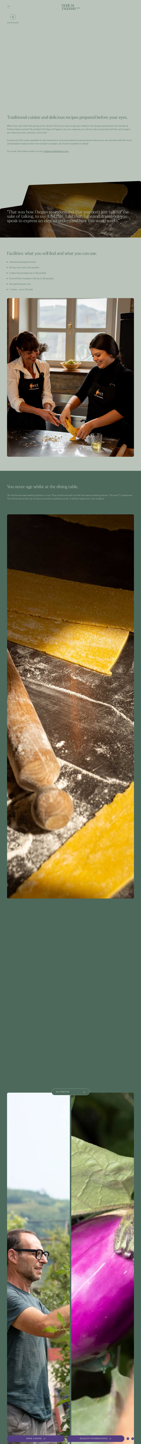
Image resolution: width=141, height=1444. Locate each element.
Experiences (13, 19)
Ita (8, 6)
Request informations (95, 1439)
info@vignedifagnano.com (56, 151)
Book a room (35, 1439)
